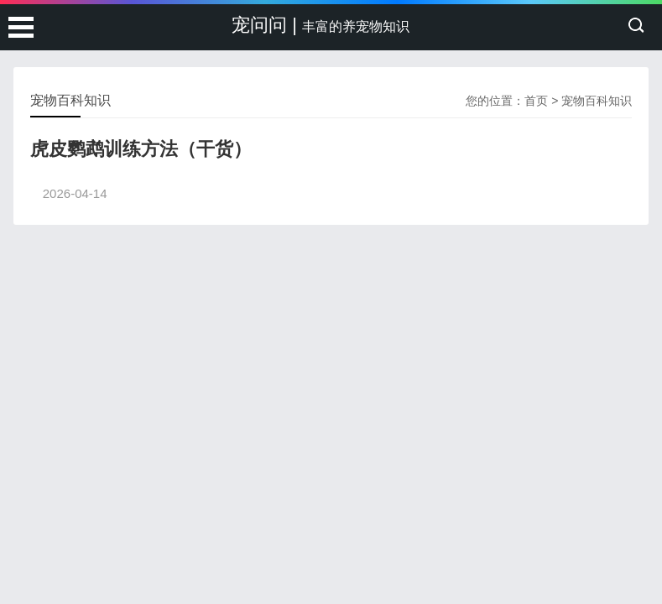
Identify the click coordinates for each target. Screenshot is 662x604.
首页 (536, 100)
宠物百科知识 (596, 100)
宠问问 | (320, 24)
